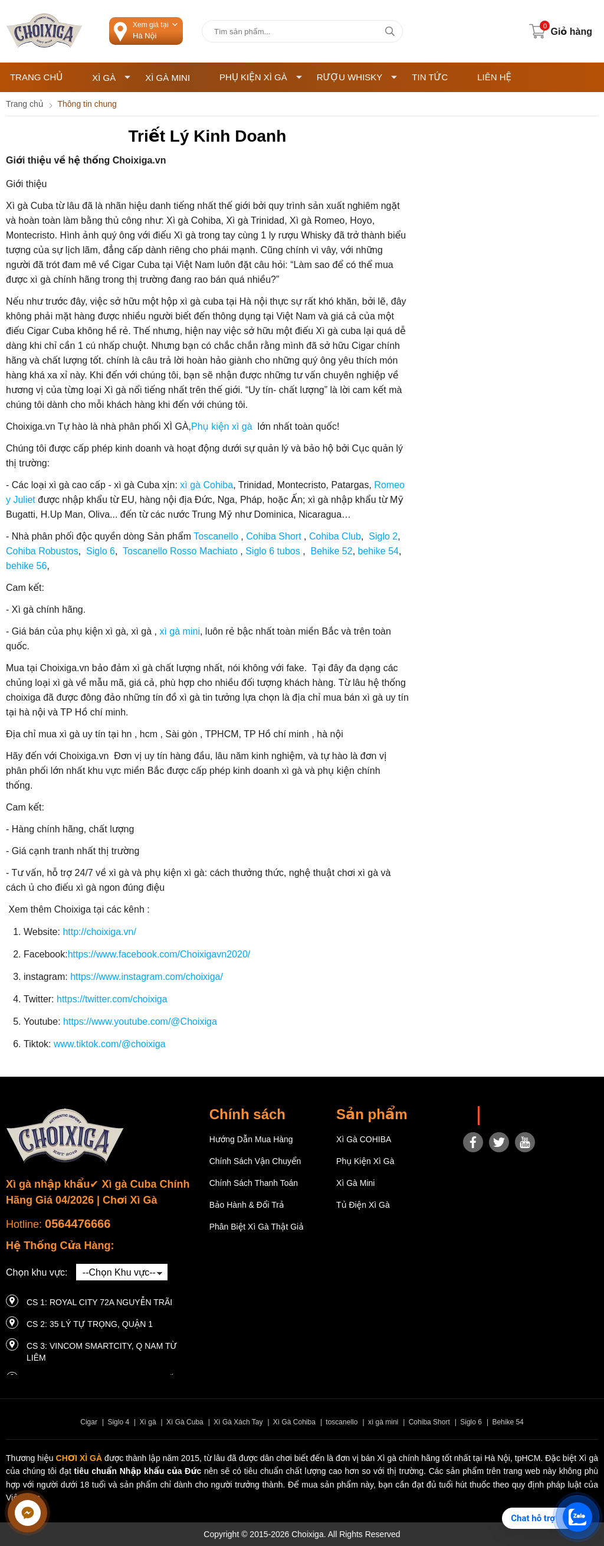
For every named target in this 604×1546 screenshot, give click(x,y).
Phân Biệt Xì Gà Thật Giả (256, 1226)
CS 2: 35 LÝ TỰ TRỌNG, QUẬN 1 (90, 1324)
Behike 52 (331, 551)
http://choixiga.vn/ (99, 932)
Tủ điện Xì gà (363, 1205)
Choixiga (503, 1115)
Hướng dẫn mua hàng (251, 1139)
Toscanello (214, 536)
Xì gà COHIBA (363, 1139)
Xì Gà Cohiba (294, 1422)
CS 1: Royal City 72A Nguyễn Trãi (99, 1302)
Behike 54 (507, 1422)
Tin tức (430, 77)
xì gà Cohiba (206, 485)
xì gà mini (178, 631)
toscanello (341, 1422)
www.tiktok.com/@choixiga (110, 1044)
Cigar (88, 1422)
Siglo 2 (382, 536)
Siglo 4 (118, 1422)
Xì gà (148, 1422)
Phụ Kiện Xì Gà (260, 77)
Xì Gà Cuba (184, 1422)
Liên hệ (494, 77)
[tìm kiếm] (389, 31)
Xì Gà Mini (167, 78)
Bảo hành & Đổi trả (246, 1205)
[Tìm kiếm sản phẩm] (302, 31)
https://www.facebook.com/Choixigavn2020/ (159, 954)
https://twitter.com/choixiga (112, 999)
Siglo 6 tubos (272, 551)
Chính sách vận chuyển (255, 1161)
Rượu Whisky (357, 77)
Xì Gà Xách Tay (238, 1422)
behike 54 (378, 551)
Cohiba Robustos (42, 551)
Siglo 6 (99, 551)
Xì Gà (111, 78)
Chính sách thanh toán (253, 1183)
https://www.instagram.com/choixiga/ (146, 977)
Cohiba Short (272, 536)
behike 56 (26, 566)
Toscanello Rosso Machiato (181, 551)
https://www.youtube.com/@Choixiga (140, 1021)
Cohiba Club (334, 536)
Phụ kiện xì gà (221, 426)
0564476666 (77, 1223)
